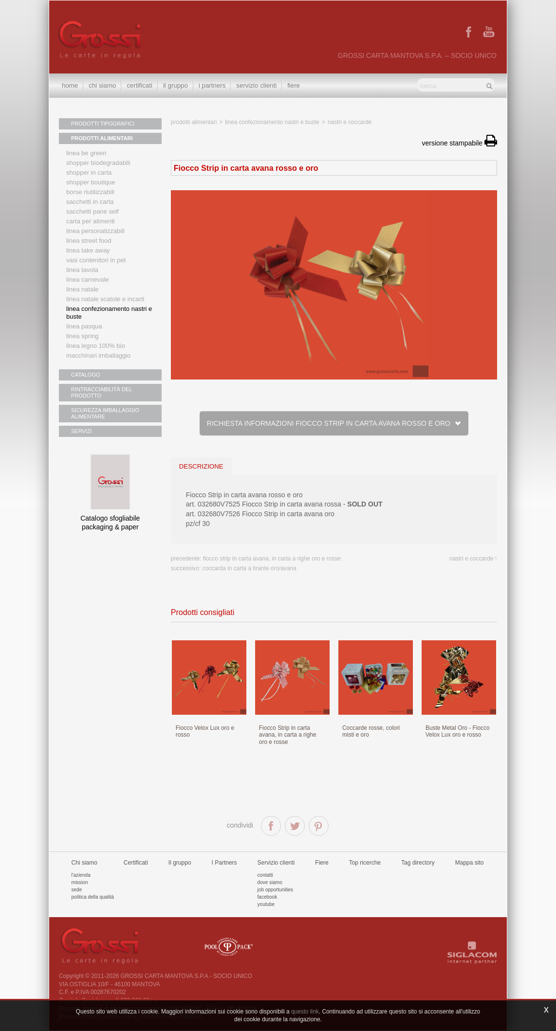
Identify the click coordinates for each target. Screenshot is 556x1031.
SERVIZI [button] (81, 431)
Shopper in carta (88, 172)
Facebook (268, 897)
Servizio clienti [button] (256, 85)
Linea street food (88, 240)
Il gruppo (179, 862)
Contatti (265, 875)
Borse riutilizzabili (90, 192)
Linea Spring (82, 336)
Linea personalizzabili (95, 231)
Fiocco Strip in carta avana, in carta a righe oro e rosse (272, 558)
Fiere (293, 85)
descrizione (201, 466)
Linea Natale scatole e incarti (105, 299)
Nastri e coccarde (350, 122)
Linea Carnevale (87, 279)
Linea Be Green (86, 153)
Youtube (266, 904)
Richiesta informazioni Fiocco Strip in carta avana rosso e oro (334, 423)
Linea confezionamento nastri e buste (109, 312)
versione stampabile (459, 143)
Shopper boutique (90, 182)
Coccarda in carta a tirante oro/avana (250, 568)
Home (70, 85)
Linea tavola (82, 269)
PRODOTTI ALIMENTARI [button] (102, 138)
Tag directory (418, 862)
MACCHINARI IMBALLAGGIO (98, 355)
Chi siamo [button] (102, 85)
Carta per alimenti (90, 221)
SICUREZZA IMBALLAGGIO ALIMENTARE (105, 413)
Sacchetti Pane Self (92, 211)
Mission (80, 882)
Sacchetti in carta (90, 201)
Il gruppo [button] (175, 85)
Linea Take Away (88, 250)
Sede (77, 889)
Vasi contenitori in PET (96, 260)
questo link (305, 1011)
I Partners (212, 85)
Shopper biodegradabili (98, 162)
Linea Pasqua (84, 326)
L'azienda (81, 875)
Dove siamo (270, 882)
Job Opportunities (275, 889)
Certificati (139, 85)
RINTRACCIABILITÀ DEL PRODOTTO (101, 392)
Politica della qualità (93, 897)
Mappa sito (469, 862)
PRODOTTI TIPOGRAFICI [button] (102, 124)
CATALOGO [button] (85, 375)
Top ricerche (365, 862)
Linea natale (82, 289)
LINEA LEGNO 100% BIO (95, 345)
